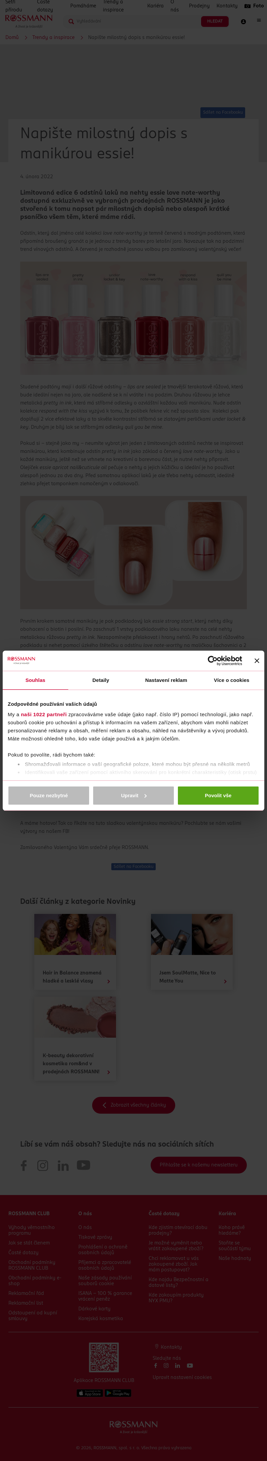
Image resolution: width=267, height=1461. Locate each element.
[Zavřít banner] (257, 660)
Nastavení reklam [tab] (166, 680)
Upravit (134, 795)
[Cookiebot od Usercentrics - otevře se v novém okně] (212, 661)
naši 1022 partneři (44, 714)
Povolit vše (218, 795)
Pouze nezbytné (49, 795)
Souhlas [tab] (35, 680)
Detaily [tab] (100, 680)
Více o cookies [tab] (232, 680)
